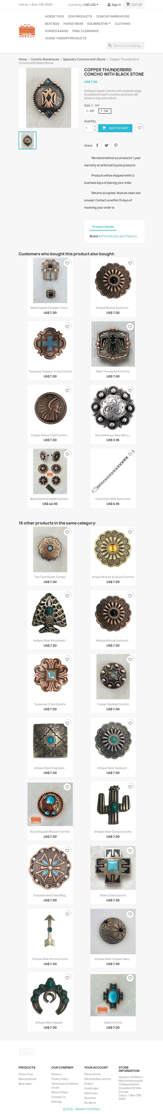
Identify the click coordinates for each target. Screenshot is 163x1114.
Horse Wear (73, 24)
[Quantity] (88, 128)
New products (27, 1079)
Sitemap (56, 1101)
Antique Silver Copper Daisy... (113, 959)
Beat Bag (52, 24)
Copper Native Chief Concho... (50, 435)
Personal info (92, 1074)
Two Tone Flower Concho (50, 577)
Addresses (91, 1093)
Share (97, 145)
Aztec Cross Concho (113, 895)
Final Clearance (85, 31)
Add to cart (115, 128)
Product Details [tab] (103, 227)
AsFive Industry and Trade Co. (118, 236)
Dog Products (80, 16)
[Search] (125, 45)
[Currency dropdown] (91, 5)
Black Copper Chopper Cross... (50, 307)
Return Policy (59, 1092)
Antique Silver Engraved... (50, 768)
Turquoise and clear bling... (50, 895)
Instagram (30, 1051)
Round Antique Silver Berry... (113, 435)
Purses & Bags (56, 31)
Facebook (22, 1051)
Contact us (58, 1097)
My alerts (90, 1102)
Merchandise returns (97, 1079)
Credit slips (91, 1088)
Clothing (122, 24)
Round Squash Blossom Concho (50, 831)
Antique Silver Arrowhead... (50, 640)
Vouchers (90, 1098)
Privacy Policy (59, 1079)
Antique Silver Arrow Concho (50, 959)
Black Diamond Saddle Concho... (50, 499)
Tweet (106, 145)
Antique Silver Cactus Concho (113, 831)
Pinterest (115, 145)
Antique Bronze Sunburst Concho (113, 577)
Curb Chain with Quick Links (113, 499)
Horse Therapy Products (65, 38)
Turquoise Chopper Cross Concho (50, 371)
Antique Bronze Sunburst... (113, 307)
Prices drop (26, 1074)
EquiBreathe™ (99, 24)
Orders (88, 1083)
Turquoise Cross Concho (50, 704)
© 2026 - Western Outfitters (81, 1109)
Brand (94, 236)
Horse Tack (54, 16)
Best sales (25, 1083)
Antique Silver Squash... (50, 1022)
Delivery (56, 1074)
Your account (96, 1067)
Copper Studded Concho (113, 704)
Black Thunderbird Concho (113, 371)
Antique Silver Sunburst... (113, 768)
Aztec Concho (113, 1022)
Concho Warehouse (112, 16)
